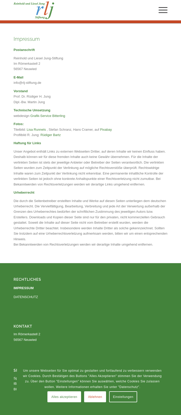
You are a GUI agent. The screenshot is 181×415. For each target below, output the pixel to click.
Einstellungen (123, 397)
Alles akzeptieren (111, 383)
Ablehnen (142, 383)
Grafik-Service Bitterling (47, 116)
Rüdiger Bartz (51, 135)
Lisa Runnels (36, 129)
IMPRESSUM (24, 288)
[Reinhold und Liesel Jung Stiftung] (75, 10)
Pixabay (106, 129)
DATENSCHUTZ (26, 297)
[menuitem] (160, 10)
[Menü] (160, 10)
